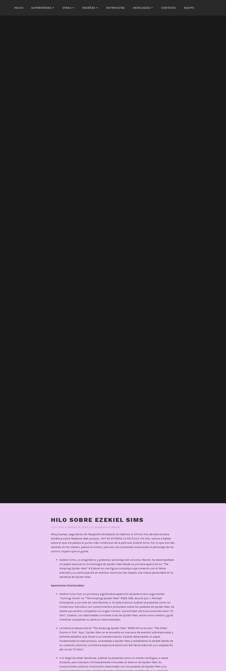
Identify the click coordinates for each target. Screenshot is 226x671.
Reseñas (88, 7)
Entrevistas (115, 7)
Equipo (189, 7)
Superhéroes (41, 7)
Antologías (141, 7)
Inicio (18, 7)
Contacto (168, 7)
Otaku (67, 7)
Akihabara (100, 527)
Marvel (115, 527)
